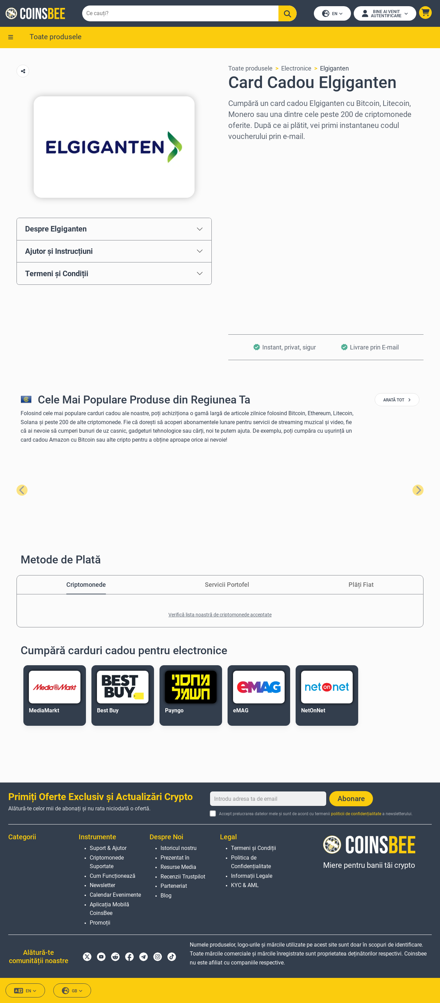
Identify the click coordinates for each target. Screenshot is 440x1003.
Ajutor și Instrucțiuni (59, 251)
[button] (425, 12)
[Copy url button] (22, 71)
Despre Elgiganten (56, 229)
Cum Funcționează (112, 876)
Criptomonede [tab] (86, 584)
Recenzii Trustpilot (183, 876)
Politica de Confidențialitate (251, 862)
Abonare (351, 799)
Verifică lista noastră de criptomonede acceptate (220, 614)
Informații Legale (251, 876)
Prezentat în (175, 857)
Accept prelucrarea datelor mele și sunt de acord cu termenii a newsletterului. (315, 813)
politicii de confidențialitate (356, 813)
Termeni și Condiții (56, 273)
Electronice (296, 68)
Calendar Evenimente (115, 895)
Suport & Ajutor (108, 848)
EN (332, 14)
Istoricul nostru (179, 848)
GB (72, 990)
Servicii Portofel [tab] (227, 584)
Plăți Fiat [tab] (361, 584)
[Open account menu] (385, 13)
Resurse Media (178, 867)
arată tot (397, 400)
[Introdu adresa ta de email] (268, 798)
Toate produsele (55, 37)
